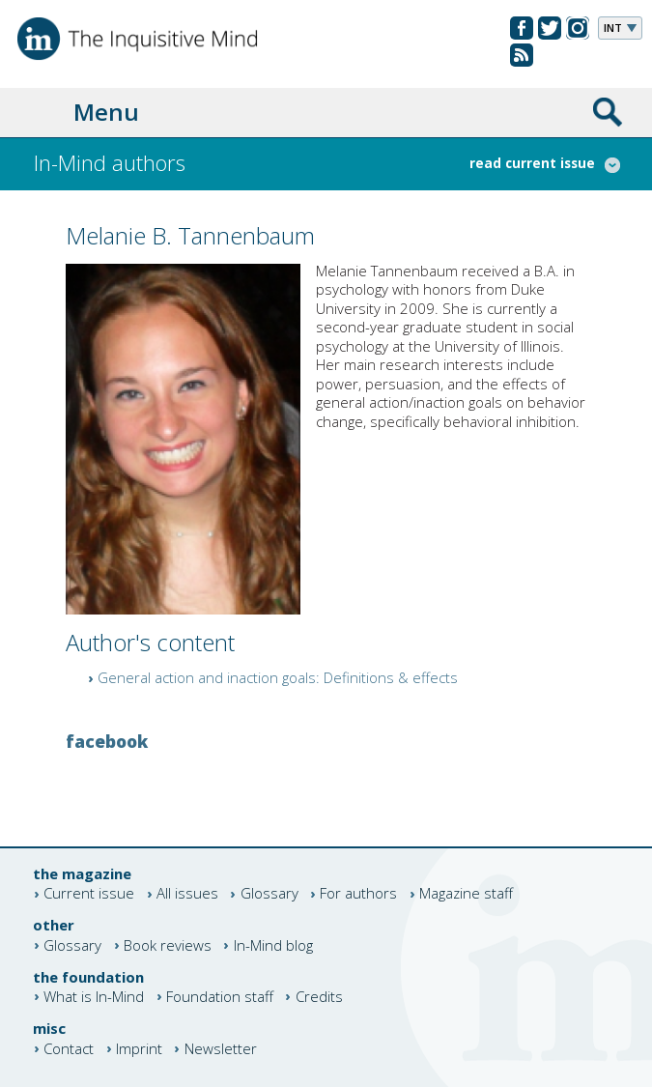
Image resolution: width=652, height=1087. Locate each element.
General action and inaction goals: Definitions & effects (278, 677)
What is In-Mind (93, 996)
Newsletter (220, 1049)
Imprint (139, 1049)
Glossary (269, 894)
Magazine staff (466, 894)
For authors (358, 894)
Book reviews (168, 945)
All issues (187, 894)
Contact (68, 1049)
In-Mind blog (273, 945)
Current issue (88, 894)
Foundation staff (219, 996)
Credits (319, 996)
